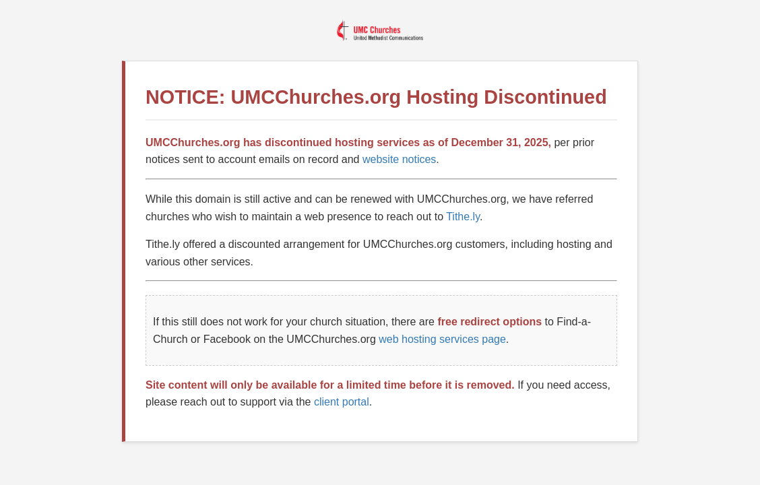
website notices (399, 159)
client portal (341, 402)
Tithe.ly (463, 216)
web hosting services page (442, 339)
